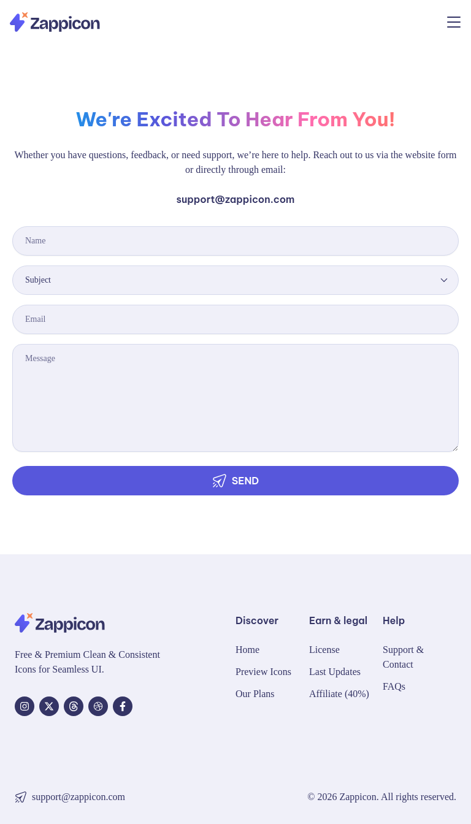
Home (247, 649)
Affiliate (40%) (339, 694)
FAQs (394, 686)
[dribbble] (98, 706)
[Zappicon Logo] (55, 22)
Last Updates (335, 671)
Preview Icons (263, 671)
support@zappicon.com (236, 199)
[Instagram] (24, 706)
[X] (49, 706)
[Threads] (73, 706)
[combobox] (235, 280)
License (324, 649)
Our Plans (255, 694)
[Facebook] (122, 706)
